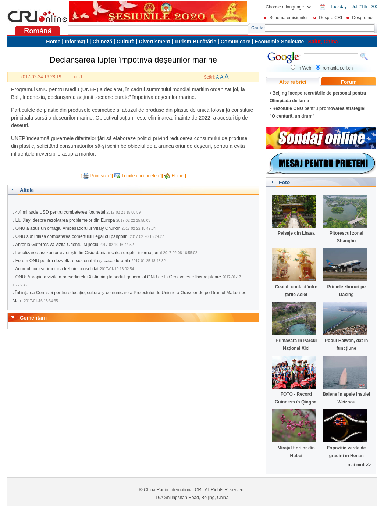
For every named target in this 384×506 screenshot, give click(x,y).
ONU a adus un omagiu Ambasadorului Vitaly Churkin (67, 228)
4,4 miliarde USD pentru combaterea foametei (60, 212)
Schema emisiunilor (288, 17)
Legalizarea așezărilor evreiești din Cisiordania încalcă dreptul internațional (88, 252)
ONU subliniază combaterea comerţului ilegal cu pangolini (72, 236)
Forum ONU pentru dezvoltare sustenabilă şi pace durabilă (72, 260)
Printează (99, 175)
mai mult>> (359, 464)
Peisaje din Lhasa (296, 233)
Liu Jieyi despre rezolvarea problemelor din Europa (65, 220)
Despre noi (362, 17)
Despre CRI (330, 17)
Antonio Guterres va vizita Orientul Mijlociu (56, 244)
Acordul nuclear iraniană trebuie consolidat (57, 268)
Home (178, 175)
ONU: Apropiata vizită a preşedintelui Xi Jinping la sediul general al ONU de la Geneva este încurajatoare (118, 276)
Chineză (102, 41)
